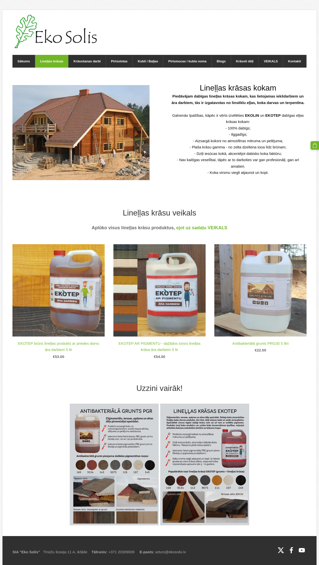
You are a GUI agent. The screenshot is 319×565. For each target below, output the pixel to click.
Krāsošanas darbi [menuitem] (87, 61)
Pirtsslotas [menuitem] (119, 61)
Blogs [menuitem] (221, 61)
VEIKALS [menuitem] (271, 61)
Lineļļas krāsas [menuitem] (51, 61)
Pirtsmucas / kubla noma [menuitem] (187, 61)
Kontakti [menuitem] (294, 61)
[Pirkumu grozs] (315, 145)
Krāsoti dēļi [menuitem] (245, 61)
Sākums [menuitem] (23, 61)
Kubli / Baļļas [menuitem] (148, 61)
